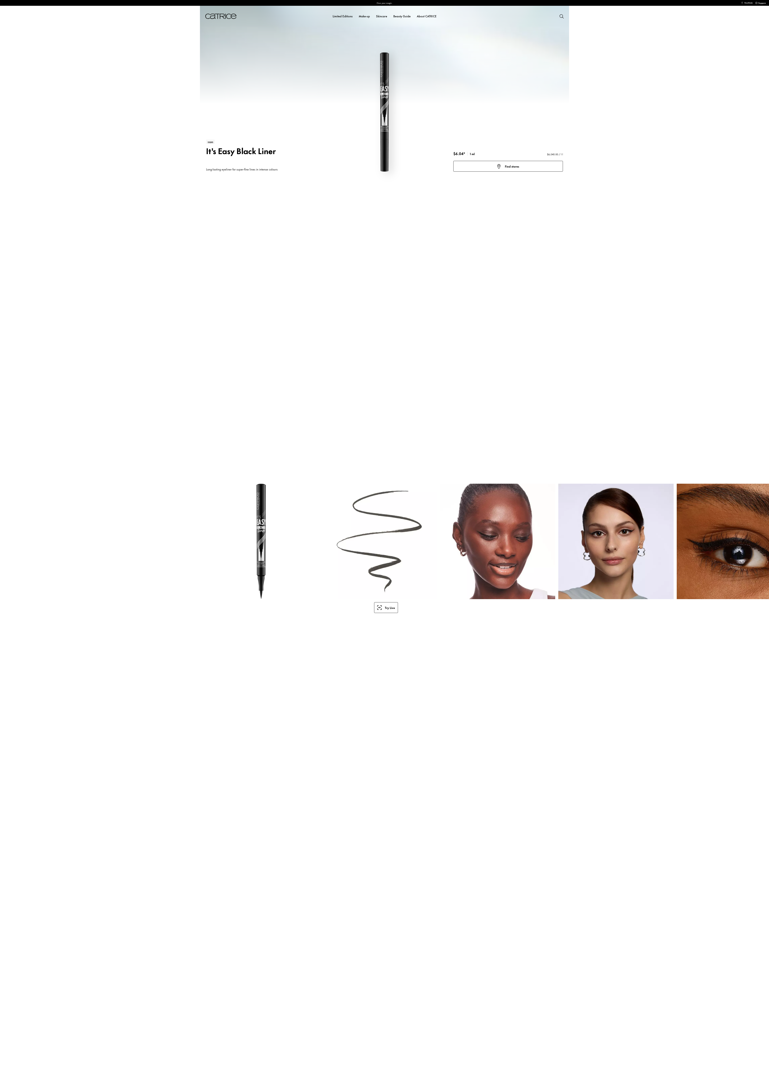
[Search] (561, 16)
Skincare (381, 16)
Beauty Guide (402, 16)
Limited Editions (343, 16)
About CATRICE (427, 16)
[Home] (225, 16)
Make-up (364, 16)
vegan (210, 141)
